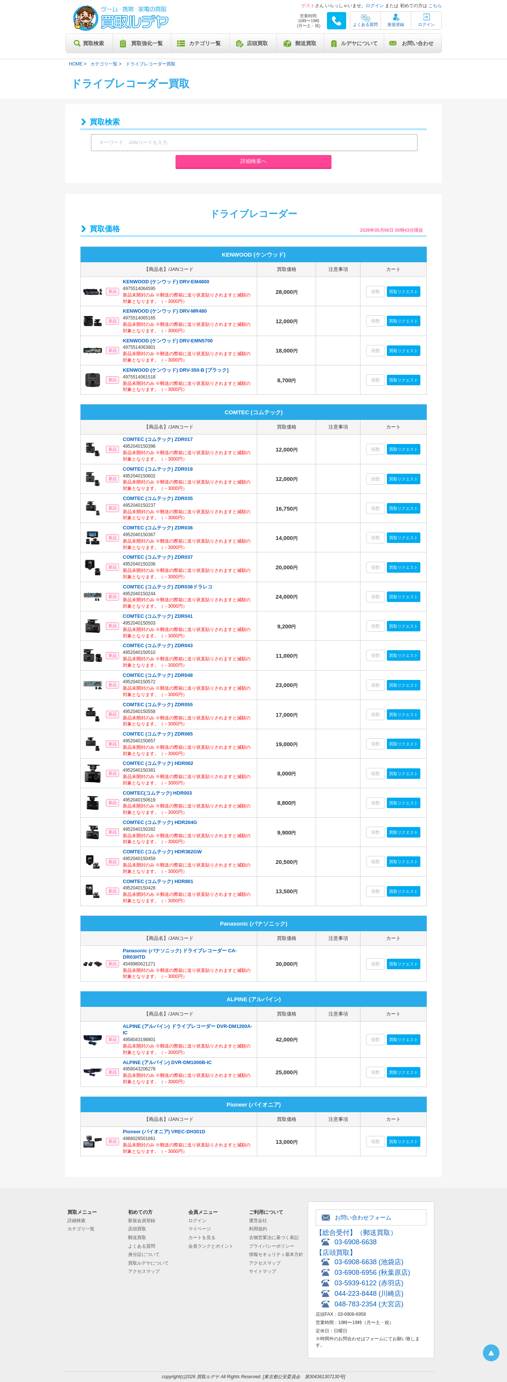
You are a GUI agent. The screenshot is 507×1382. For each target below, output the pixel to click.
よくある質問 (365, 24)
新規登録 (396, 24)
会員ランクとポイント (211, 1246)
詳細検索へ (253, 161)
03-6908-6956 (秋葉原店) (372, 1272)
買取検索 (93, 43)
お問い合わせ (418, 43)
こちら (435, 5)
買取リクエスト (403, 291)
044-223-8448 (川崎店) (368, 1293)
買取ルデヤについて (148, 1263)
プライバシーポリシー (271, 1246)
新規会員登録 (141, 1220)
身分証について (144, 1254)
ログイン (375, 5)
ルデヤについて (359, 43)
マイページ (199, 1228)
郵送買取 (305, 43)
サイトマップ (262, 1271)
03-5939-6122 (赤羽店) (368, 1283)
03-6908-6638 (355, 1242)
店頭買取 (257, 43)
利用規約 (258, 1228)
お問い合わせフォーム (363, 1217)
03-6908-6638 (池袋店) (368, 1262)
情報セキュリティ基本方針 (276, 1254)
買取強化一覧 (147, 43)
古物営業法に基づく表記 (274, 1237)
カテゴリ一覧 (205, 43)
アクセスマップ (144, 1271)
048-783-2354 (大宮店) (368, 1304)
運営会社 (258, 1220)
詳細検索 (76, 1220)
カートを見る (201, 1237)
